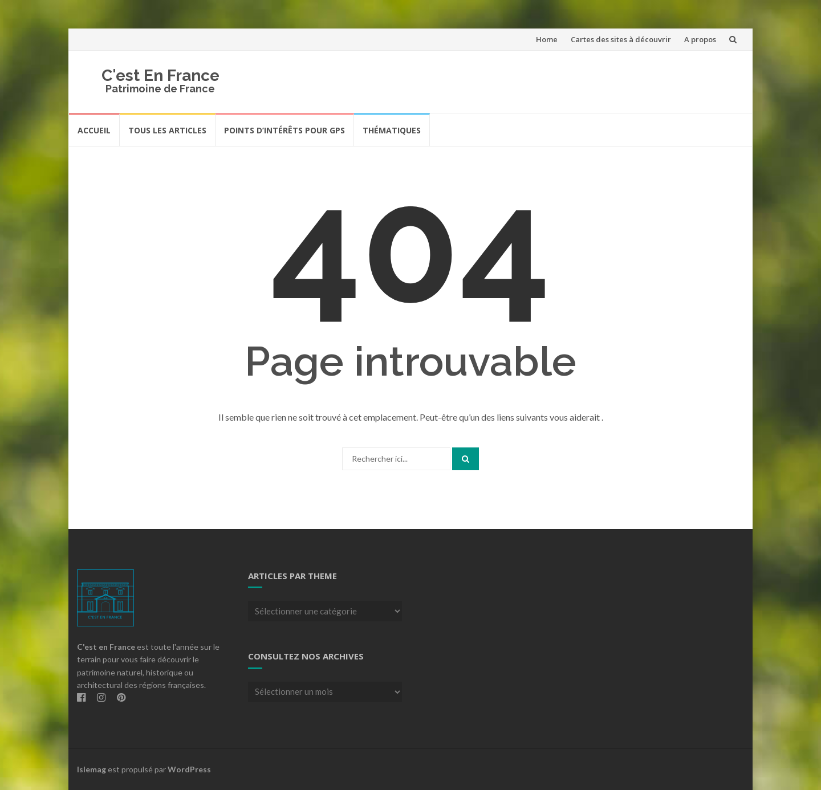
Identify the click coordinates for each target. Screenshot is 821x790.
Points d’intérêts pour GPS (284, 130)
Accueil (94, 130)
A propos (700, 39)
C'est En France (160, 75)
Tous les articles (167, 130)
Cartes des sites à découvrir (621, 39)
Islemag (91, 769)
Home (547, 39)
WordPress (189, 769)
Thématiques (392, 130)
